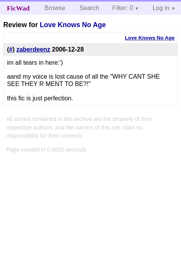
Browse (54, 8)
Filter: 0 (122, 8)
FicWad (18, 8)
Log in (161, 8)
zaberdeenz (33, 49)
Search (89, 8)
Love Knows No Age (72, 25)
